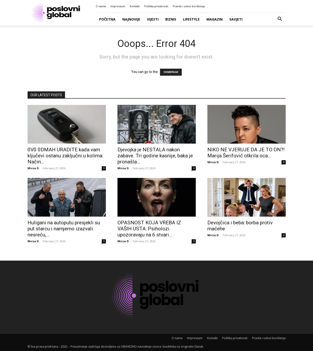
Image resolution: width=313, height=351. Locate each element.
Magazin (214, 19)
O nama (101, 6)
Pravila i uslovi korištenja (189, 6)
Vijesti (153, 19)
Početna (107, 19)
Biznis (170, 19)
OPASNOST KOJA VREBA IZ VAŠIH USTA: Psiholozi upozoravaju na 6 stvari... (149, 229)
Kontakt (135, 6)
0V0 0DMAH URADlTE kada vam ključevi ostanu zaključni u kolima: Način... (65, 156)
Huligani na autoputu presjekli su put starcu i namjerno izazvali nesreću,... (64, 229)
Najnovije (131, 19)
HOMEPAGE (171, 72)
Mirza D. (33, 168)
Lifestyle (191, 19)
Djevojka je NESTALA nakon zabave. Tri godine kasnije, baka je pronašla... (155, 156)
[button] (280, 19)
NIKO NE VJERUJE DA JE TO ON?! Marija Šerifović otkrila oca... (245, 153)
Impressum (117, 6)
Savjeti (235, 19)
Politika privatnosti (156, 6)
